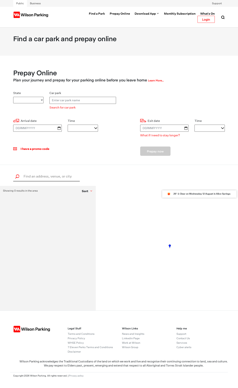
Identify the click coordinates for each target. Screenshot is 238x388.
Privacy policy (76, 375)
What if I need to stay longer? (160, 135)
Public (20, 3)
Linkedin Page (131, 338)
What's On (207, 13)
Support (217, 3)
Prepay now (155, 151)
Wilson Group (130, 347)
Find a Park (97, 13)
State (17, 93)
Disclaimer (74, 351)
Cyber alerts (183, 347)
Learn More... (156, 80)
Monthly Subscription (180, 13)
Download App (147, 13)
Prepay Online (120, 13)
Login (206, 19)
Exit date (154, 121)
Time (71, 121)
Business (35, 3)
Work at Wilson (131, 342)
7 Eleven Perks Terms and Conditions (90, 347)
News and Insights (133, 333)
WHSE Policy (76, 342)
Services (181, 342)
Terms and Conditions (81, 333)
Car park (55, 93)
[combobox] (47, 176)
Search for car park (62, 107)
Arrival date (29, 121)
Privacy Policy (76, 338)
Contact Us (183, 338)
